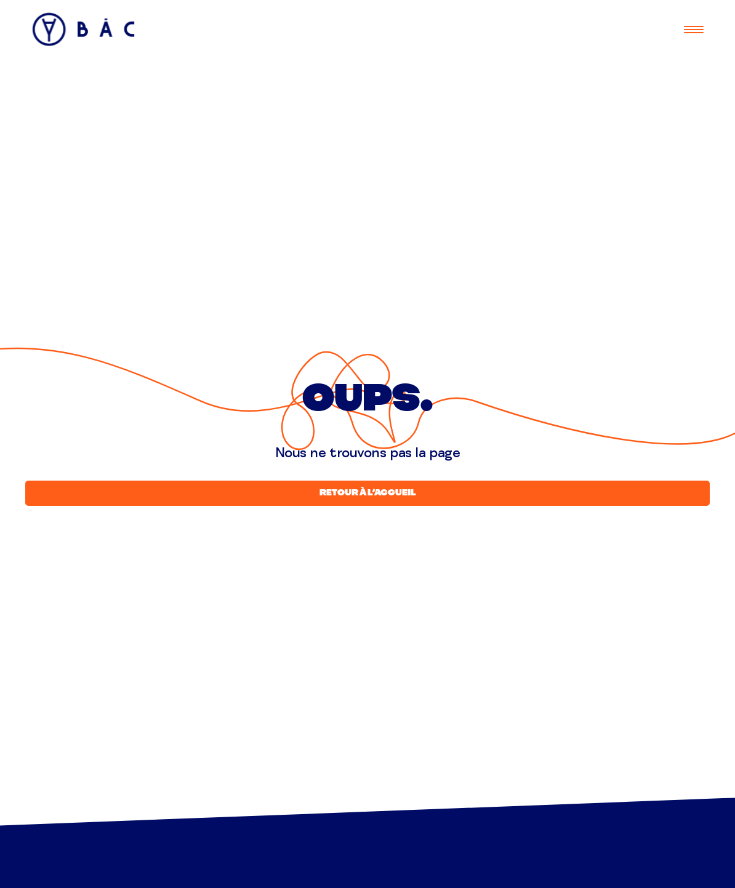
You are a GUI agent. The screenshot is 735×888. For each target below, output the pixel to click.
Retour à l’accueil (367, 493)
